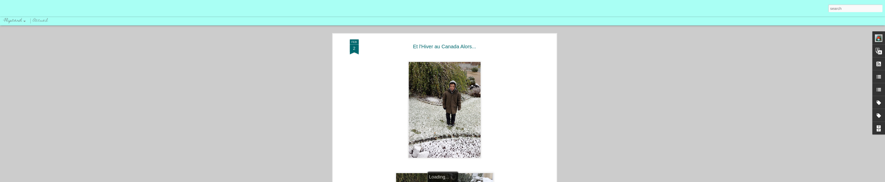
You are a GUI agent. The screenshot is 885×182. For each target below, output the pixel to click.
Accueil (40, 21)
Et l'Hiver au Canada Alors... (444, 46)
